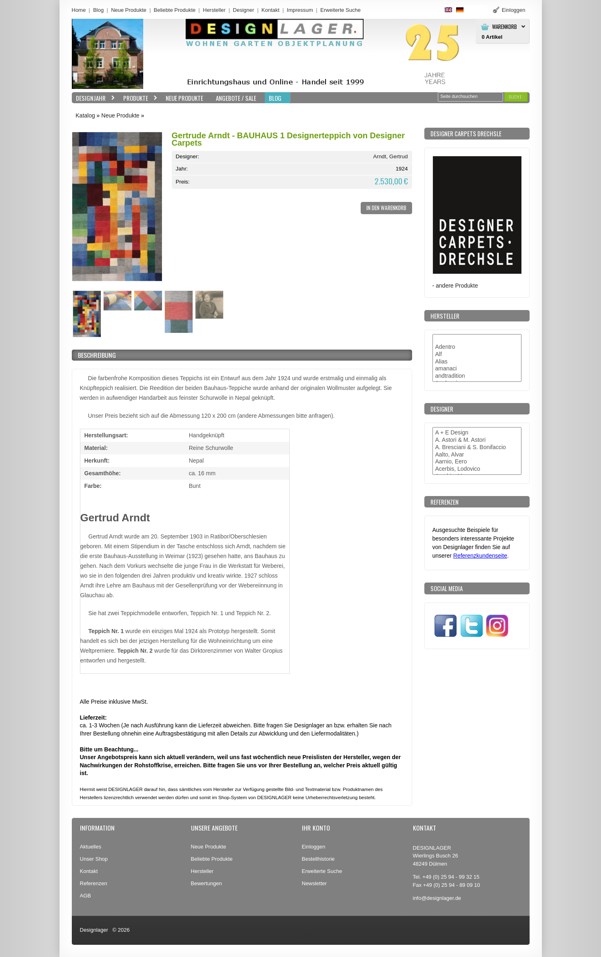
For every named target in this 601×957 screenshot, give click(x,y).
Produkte (138, 98)
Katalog (85, 115)
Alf (477, 354)
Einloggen (314, 847)
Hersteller (214, 10)
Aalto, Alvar (477, 455)
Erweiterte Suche (322, 871)
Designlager (94, 930)
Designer (243, 10)
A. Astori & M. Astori (477, 440)
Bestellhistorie (318, 859)
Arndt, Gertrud (390, 156)
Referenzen (93, 883)
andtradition (477, 376)
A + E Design (477, 432)
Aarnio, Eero (477, 461)
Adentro (477, 347)
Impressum (300, 10)
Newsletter (314, 883)
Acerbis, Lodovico (477, 469)
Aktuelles (91, 847)
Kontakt (270, 10)
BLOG (275, 97)
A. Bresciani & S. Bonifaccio (477, 447)
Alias (477, 362)
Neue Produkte (128, 10)
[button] (515, 97)
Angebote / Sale (236, 97)
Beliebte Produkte (175, 10)
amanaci (477, 368)
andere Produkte (457, 285)
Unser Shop (94, 859)
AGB (85, 896)
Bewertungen (206, 883)
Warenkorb (504, 27)
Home (79, 10)
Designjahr (93, 98)
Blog (98, 10)
